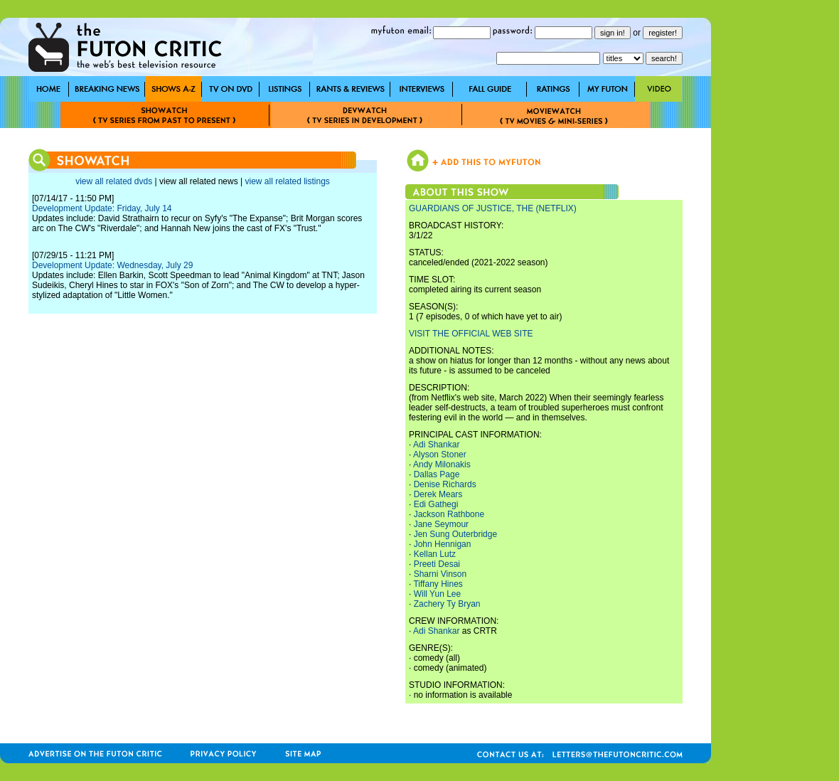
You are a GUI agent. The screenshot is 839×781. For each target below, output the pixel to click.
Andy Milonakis (442, 464)
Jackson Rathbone (449, 514)
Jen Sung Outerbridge (455, 534)
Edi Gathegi (436, 504)
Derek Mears (438, 494)
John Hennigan (442, 544)
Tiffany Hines (437, 584)
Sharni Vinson (440, 574)
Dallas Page (437, 474)
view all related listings (287, 181)
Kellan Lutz (435, 554)
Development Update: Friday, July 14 (102, 208)
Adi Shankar (436, 445)
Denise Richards (445, 484)
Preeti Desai (437, 564)
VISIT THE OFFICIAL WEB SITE (471, 334)
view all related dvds (113, 181)
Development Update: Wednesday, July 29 (112, 265)
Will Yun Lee (437, 594)
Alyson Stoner (439, 454)
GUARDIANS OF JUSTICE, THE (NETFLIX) (493, 208)
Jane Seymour (441, 524)
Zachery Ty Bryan (447, 604)
